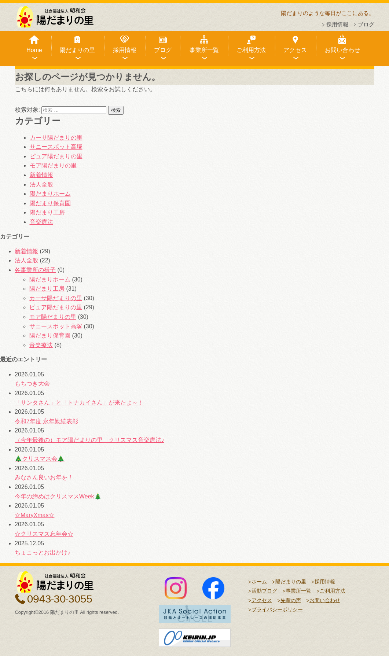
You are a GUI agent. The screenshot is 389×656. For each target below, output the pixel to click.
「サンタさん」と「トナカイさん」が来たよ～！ (79, 402)
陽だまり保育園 (50, 203)
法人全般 (41, 184)
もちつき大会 (32, 383)
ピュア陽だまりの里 (56, 156)
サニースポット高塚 (56, 147)
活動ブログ (264, 591)
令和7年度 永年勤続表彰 (46, 421)
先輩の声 (290, 600)
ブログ (366, 24)
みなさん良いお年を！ (44, 477)
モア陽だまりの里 (53, 165)
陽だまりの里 (77, 50)
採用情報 (337, 24)
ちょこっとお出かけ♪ (42, 552)
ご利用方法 (251, 50)
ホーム (259, 582)
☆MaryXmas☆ (34, 515)
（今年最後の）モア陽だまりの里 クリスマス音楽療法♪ (89, 440)
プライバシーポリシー (277, 609)
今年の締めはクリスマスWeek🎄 (58, 496)
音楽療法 (41, 222)
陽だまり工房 (47, 212)
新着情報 (41, 175)
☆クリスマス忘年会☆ (44, 534)
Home (34, 50)
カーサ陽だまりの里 (56, 137)
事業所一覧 (204, 50)
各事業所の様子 (35, 270)
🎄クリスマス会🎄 (40, 459)
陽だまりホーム (50, 194)
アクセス (295, 50)
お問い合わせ (342, 50)
